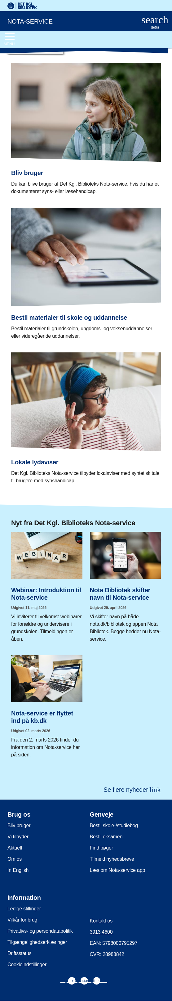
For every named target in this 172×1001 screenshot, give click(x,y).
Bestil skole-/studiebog (114, 825)
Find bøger (101, 847)
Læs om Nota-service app (117, 870)
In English (18, 870)
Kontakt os (101, 920)
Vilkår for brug (22, 919)
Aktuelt (14, 847)
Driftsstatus (19, 953)
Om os (14, 859)
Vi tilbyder (18, 836)
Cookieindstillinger (26, 964)
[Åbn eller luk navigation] (9, 39)
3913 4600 (101, 932)
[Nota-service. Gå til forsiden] (66, 21)
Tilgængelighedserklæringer (37, 942)
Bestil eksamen (106, 836)
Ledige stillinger (24, 908)
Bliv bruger (18, 825)
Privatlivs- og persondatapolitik (40, 931)
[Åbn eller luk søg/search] (154, 22)
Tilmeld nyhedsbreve (112, 859)
